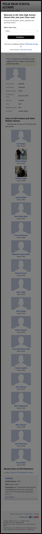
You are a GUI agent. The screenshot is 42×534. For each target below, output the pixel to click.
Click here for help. (26, 49)
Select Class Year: (10, 27)
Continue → (21, 37)
